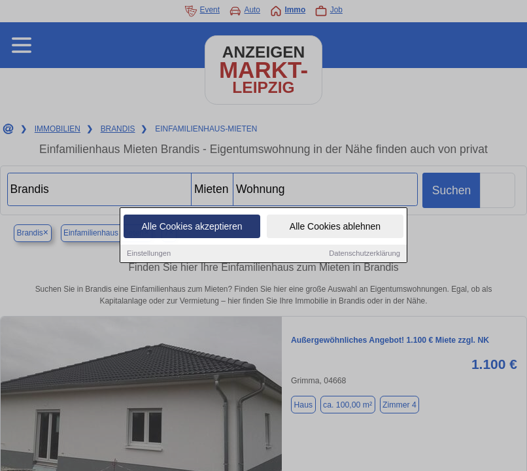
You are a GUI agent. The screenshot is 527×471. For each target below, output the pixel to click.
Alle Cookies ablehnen (335, 227)
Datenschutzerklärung (364, 254)
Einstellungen (149, 254)
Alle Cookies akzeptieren (191, 227)
